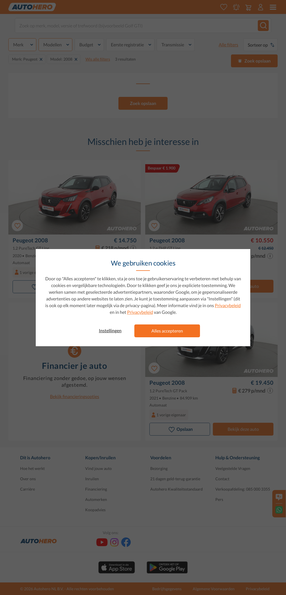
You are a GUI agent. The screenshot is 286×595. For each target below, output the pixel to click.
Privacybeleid (228, 305)
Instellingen (110, 330)
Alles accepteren (167, 330)
